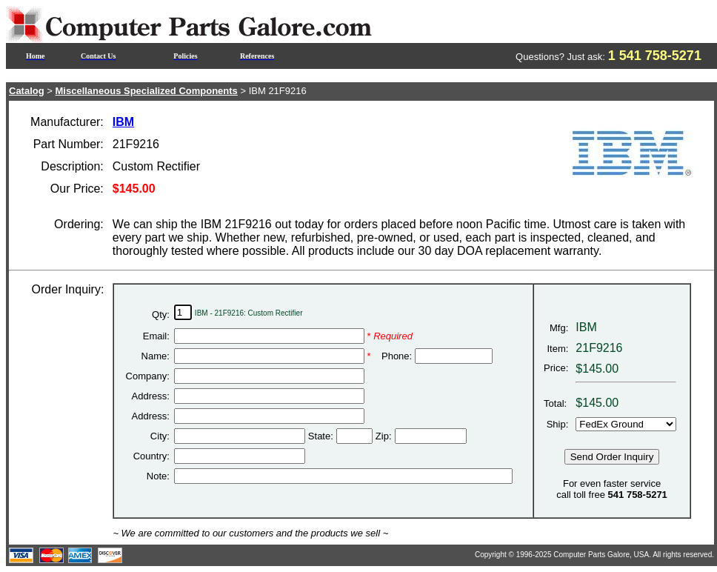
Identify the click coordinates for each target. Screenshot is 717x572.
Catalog (26, 90)
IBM (123, 122)
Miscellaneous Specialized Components (147, 90)
